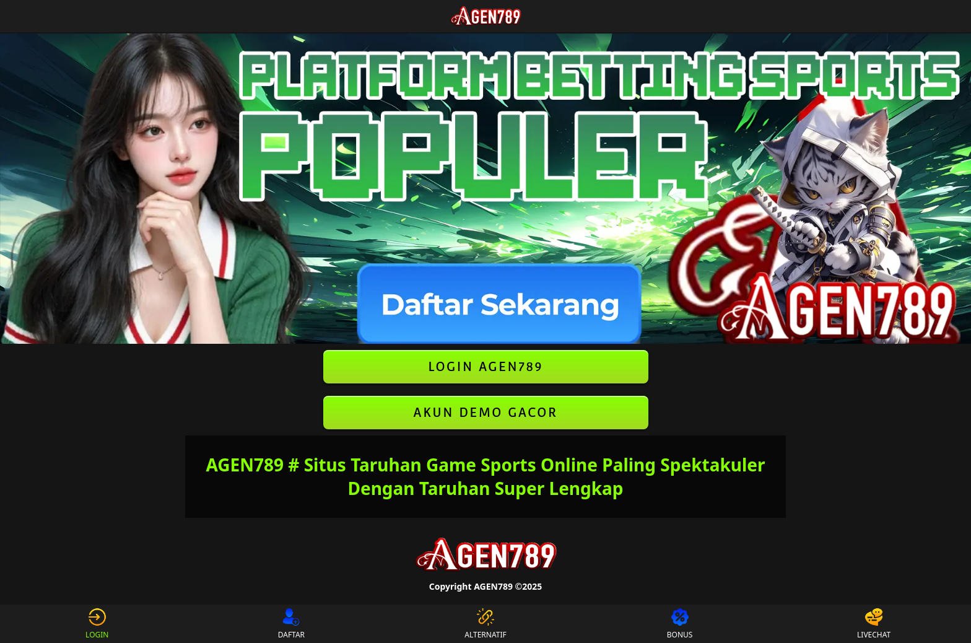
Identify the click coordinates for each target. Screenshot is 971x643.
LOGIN (96, 624)
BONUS (680, 624)
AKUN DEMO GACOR (485, 412)
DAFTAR (291, 624)
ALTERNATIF (485, 624)
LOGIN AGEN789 (485, 366)
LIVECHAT (873, 624)
